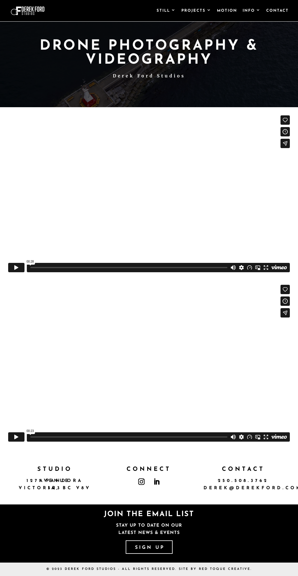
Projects (193, 11)
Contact (277, 11)
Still (163, 11)
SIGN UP (150, 547)
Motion (227, 11)
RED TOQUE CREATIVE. (225, 569)
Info (249, 11)
